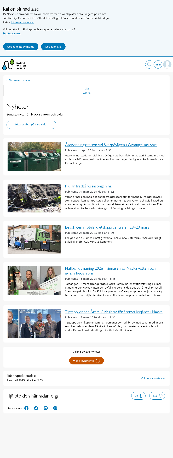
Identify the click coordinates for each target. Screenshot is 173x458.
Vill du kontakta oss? (153, 378)
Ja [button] (139, 396)
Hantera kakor (12, 33)
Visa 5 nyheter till (86, 361)
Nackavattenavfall (18, 80)
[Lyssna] (86, 90)
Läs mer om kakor (22, 22)
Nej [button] (158, 396)
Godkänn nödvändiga (20, 46)
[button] (149, 64)
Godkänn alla (53, 46)
